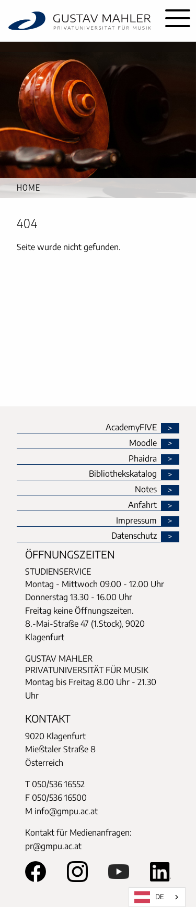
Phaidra (143, 459)
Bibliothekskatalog (123, 474)
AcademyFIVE (131, 427)
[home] (79, 21)
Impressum (136, 521)
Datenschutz (134, 536)
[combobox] (157, 897)
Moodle (143, 443)
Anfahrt (142, 505)
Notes (146, 489)
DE (149, 897)
